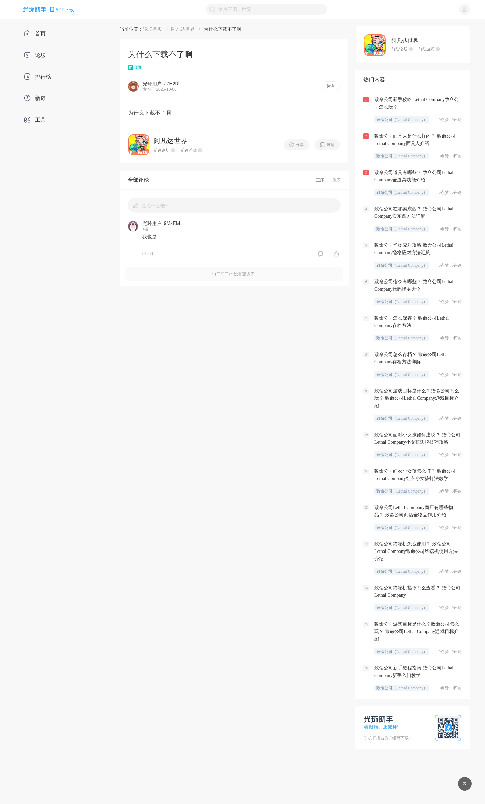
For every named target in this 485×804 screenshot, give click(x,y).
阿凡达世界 (183, 29)
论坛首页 (152, 29)
